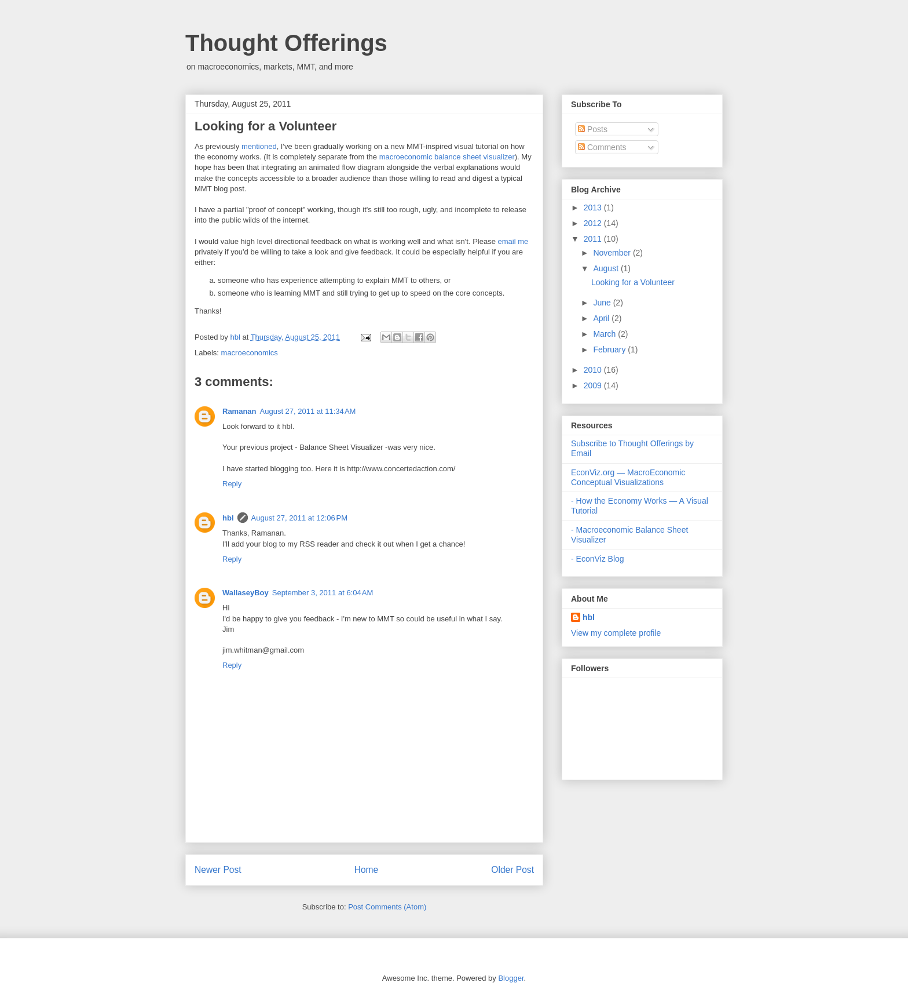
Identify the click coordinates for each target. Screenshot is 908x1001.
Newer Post (218, 870)
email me (513, 241)
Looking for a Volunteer (633, 282)
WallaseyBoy (245, 592)
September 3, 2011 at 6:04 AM (323, 592)
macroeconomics (249, 352)
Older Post (512, 870)
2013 (594, 207)
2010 (594, 369)
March (605, 333)
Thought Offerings (286, 43)
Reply (231, 483)
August (606, 268)
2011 (594, 238)
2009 (594, 385)
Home (366, 870)
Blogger (510, 978)
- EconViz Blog (597, 558)
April (602, 318)
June (603, 302)
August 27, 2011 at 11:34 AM (308, 411)
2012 (594, 223)
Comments (602, 147)
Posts (592, 129)
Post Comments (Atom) (387, 906)
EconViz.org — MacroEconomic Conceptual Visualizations (628, 477)
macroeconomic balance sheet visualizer (447, 156)
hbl (236, 337)
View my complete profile (616, 633)
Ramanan (239, 411)
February (610, 349)
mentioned (259, 146)
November (612, 252)
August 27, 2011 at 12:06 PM (299, 518)
